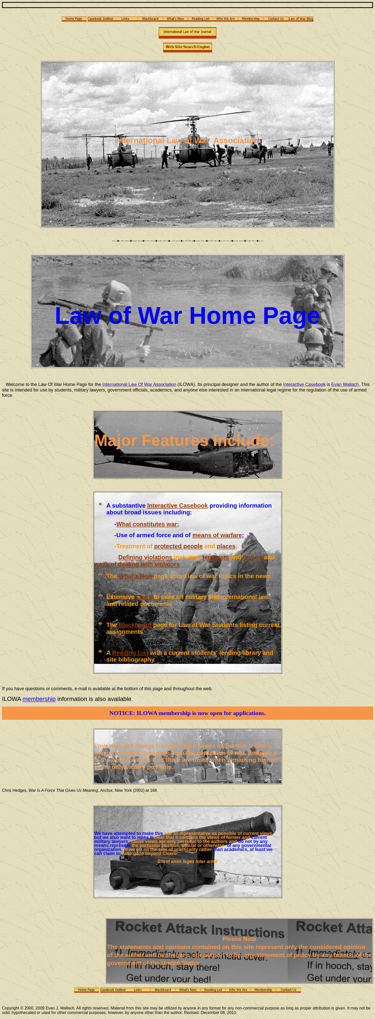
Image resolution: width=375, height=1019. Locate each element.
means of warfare (217, 535)
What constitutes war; (147, 524)
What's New (135, 576)
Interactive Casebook (177, 505)
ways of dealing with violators (137, 564)
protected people (178, 546)
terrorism (215, 557)
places (226, 546)
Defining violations (145, 557)
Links (144, 596)
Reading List (130, 652)
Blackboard (135, 624)
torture (252, 557)
